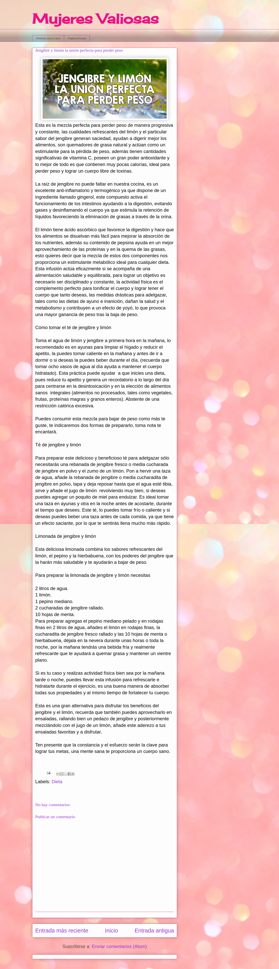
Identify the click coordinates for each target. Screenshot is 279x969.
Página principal (77, 38)
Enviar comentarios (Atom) (119, 946)
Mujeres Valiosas (95, 18)
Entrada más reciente (61, 930)
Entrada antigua (154, 930)
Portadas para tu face (48, 38)
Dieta (57, 781)
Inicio (111, 930)
